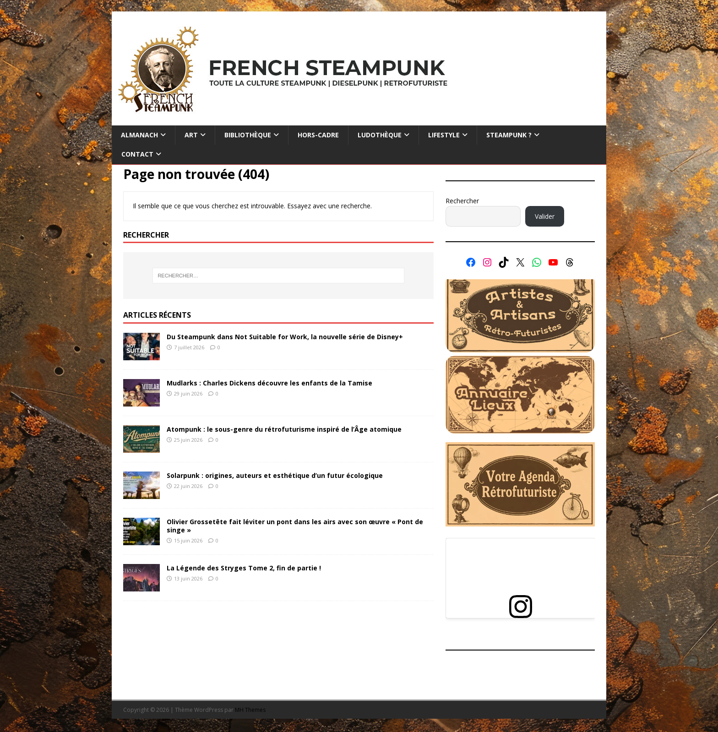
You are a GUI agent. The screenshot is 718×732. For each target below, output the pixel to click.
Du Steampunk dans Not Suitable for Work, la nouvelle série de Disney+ (285, 336)
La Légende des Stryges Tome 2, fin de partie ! (244, 568)
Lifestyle (444, 134)
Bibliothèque (247, 134)
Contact (137, 154)
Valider (545, 216)
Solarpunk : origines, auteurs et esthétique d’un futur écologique (275, 475)
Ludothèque (380, 134)
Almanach (139, 134)
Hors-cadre (318, 134)
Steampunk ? (509, 134)
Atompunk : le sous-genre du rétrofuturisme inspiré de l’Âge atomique (284, 429)
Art (191, 134)
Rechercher (462, 200)
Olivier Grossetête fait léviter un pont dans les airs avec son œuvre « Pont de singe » (295, 525)
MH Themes (250, 710)
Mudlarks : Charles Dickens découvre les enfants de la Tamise (269, 383)
